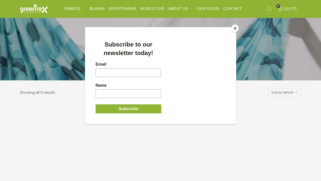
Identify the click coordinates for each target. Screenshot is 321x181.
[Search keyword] (269, 8)
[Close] (235, 28)
